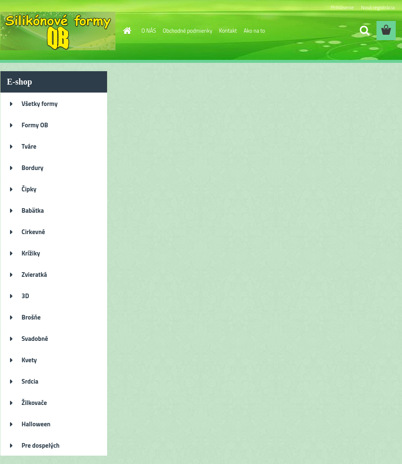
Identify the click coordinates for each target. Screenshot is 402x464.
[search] (364, 30)
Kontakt (228, 30)
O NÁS (148, 30)
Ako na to (254, 30)
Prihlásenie (342, 7)
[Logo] (57, 31)
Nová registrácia (378, 7)
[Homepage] (125, 30)
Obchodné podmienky (188, 30)
